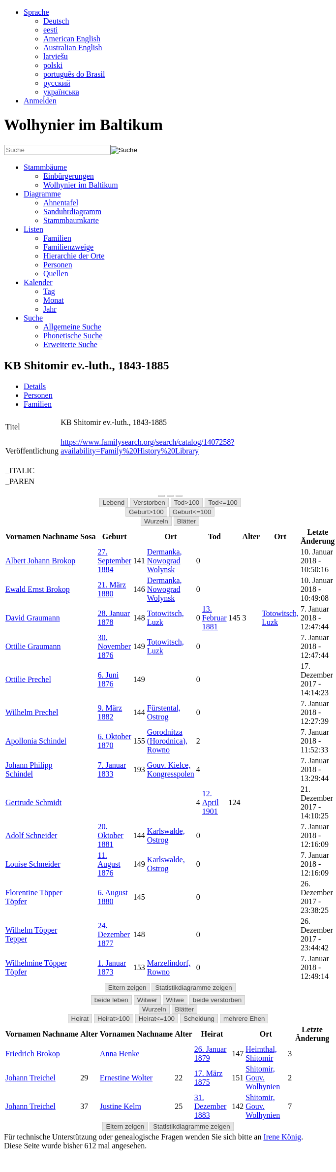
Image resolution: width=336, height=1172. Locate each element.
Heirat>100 (113, 1018)
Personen (57, 264)
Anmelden (40, 101)
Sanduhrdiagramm (72, 211)
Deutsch (56, 21)
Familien (57, 238)
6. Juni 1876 (108, 679)
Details (35, 386)
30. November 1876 (114, 646)
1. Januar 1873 (111, 967)
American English (71, 38)
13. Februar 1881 (214, 618)
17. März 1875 (208, 1077)
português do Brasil (74, 74)
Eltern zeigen (127, 987)
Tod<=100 (222, 502)
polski (52, 65)
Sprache (36, 12)
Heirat (80, 1018)
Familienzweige (68, 247)
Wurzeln (156, 521)
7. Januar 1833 (111, 769)
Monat (53, 300)
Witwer (147, 1000)
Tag (49, 291)
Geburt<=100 (192, 512)
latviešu (55, 56)
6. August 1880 (112, 897)
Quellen (55, 273)
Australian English (72, 47)
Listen (33, 229)
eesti (50, 30)
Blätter (186, 521)
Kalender (38, 282)
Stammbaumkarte (71, 220)
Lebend (113, 502)
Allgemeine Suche (72, 327)
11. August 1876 (108, 864)
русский (56, 83)
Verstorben (149, 502)
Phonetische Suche (72, 335)
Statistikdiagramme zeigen (193, 987)
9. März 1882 (109, 712)
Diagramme (42, 194)
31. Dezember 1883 (210, 1106)
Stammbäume (45, 167)
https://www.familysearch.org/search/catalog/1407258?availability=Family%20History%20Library (147, 446)
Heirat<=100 (157, 1018)
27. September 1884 (114, 561)
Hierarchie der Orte (73, 256)
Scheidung (198, 1018)
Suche (33, 318)
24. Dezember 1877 (113, 934)
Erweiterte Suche (70, 344)
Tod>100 (187, 502)
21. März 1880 (111, 589)
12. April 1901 (210, 802)
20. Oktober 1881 (110, 835)
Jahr (50, 309)
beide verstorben (217, 1000)
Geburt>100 (146, 512)
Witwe (175, 1000)
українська (61, 92)
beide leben (111, 1000)
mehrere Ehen (244, 1018)
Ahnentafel (60, 202)
